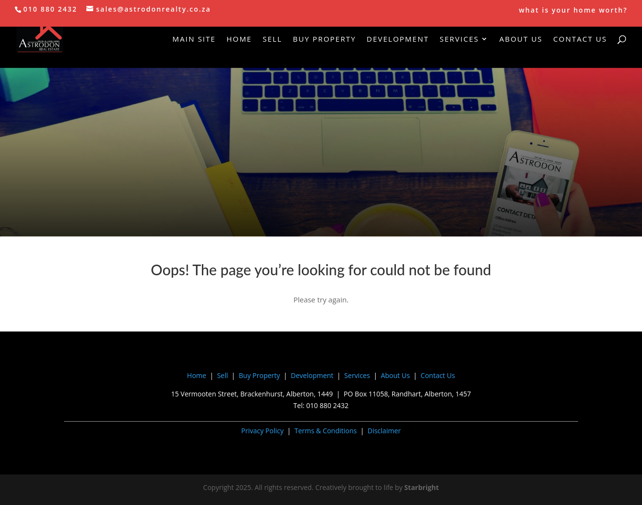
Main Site (193, 39)
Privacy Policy (262, 430)
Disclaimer (384, 430)
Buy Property (324, 39)
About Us (521, 39)
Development (398, 39)
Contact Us (580, 39)
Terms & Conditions (326, 430)
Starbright (421, 487)
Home (239, 39)
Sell (272, 39)
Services (459, 39)
